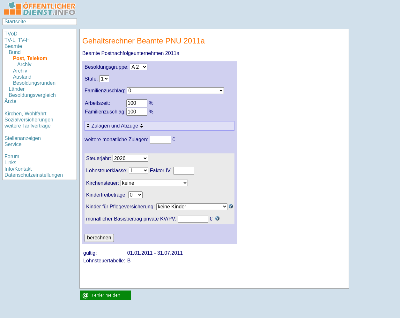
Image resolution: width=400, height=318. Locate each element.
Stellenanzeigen (22, 138)
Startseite (15, 21)
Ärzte (10, 101)
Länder (17, 89)
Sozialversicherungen (28, 119)
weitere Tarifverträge (27, 125)
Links (10, 162)
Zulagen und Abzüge (115, 125)
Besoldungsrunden (34, 83)
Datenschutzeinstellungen (33, 175)
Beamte (13, 46)
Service (12, 144)
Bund (14, 52)
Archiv (24, 64)
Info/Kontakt (18, 169)
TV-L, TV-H (17, 40)
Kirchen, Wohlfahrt (25, 113)
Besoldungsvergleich (32, 95)
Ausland (22, 77)
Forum (11, 156)
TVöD (11, 33)
